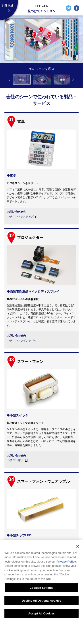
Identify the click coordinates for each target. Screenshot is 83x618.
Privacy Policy (66, 565)
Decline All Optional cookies (41, 604)
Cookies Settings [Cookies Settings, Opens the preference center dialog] (42, 591)
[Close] (78, 550)
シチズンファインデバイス (23, 340)
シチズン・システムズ (20, 216)
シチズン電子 (15, 460)
